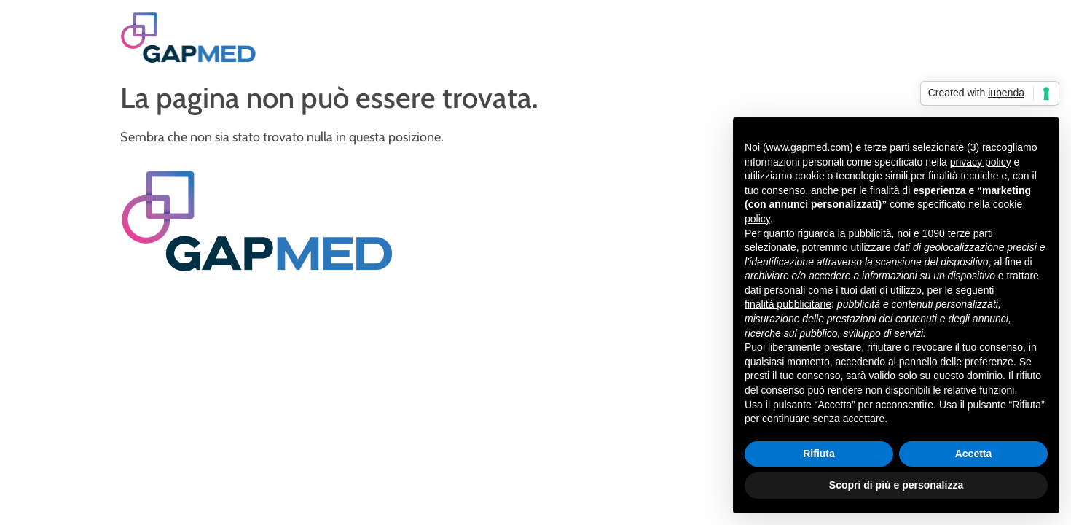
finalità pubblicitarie (788, 304)
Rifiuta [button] (819, 453)
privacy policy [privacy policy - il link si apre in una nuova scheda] (980, 162)
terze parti (970, 233)
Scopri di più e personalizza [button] (896, 485)
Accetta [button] (973, 453)
